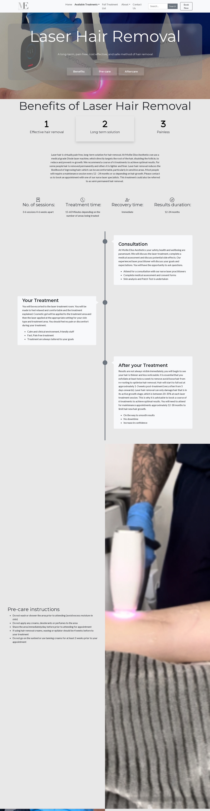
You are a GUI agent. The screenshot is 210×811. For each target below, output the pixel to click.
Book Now (186, 6)
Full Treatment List (110, 6)
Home (68, 4)
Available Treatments (86, 4)
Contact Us (137, 6)
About (124, 4)
